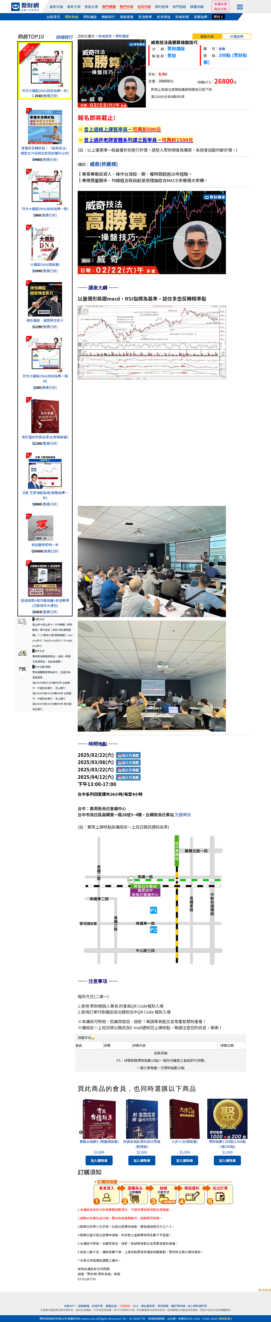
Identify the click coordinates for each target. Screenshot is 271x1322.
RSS (135, 1306)
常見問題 (163, 1306)
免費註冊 (220, 4)
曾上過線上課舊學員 (106, 129)
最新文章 (74, 6)
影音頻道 (163, 16)
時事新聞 (182, 16)
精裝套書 (127, 16)
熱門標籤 (109, 6)
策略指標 (200, 16)
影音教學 (145, 16)
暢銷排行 (108, 16)
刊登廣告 (124, 1306)
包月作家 (144, 6)
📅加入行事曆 (128, 755)
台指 (222, 48)
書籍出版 (111, 1306)
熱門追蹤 (179, 6)
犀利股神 (162, 6)
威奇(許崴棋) (104, 163)
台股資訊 (53, 16)
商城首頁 (105, 36)
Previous (81, 1132)
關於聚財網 (178, 1306)
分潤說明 (236, 36)
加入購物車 (99, 1160)
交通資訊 (183, 815)
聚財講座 (90, 16)
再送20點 (220, 9)
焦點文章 (91, 6)
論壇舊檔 (83, 1306)
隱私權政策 (148, 1306)
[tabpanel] (99, 1132)
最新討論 (56, 6)
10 (27, 562)
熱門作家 (126, 6)
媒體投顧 (197, 6)
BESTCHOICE (28, 50)
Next (245, 1132)
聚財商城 (71, 16)
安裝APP (69, 1306)
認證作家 (97, 1306)
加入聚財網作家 (197, 1306)
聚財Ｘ (218, 16)
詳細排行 (64, 37)
